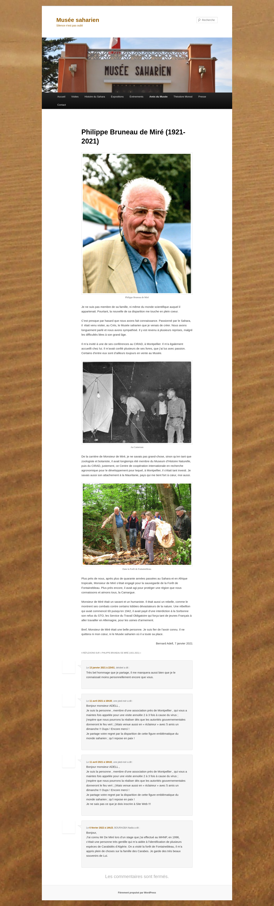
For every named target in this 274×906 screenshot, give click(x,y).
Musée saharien (77, 20)
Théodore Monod (183, 96)
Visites (75, 96)
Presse (202, 96)
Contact (61, 104)
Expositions (117, 96)
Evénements (136, 96)
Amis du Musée (158, 96)
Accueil (61, 96)
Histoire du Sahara (94, 96)
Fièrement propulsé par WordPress (137, 892)
